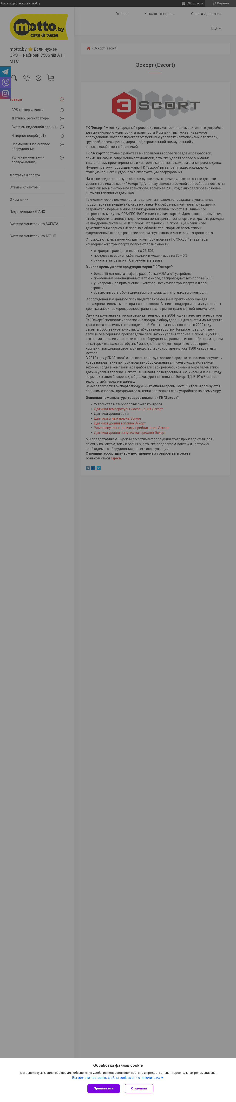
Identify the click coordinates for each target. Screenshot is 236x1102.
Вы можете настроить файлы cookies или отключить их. (116, 1078)
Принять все (104, 1088)
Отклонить (139, 1088)
